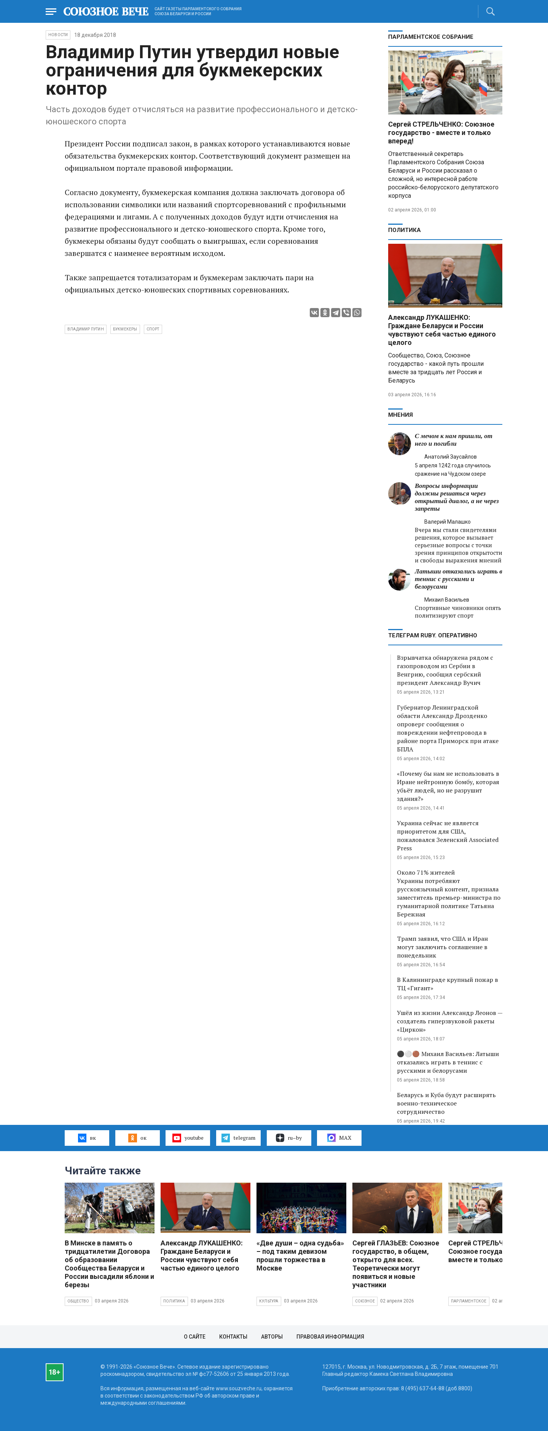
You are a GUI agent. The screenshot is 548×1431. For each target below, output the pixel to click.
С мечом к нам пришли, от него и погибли (453, 439)
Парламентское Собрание (430, 36)
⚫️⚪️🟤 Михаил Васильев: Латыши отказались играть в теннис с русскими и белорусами (448, 1062)
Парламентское (469, 1301)
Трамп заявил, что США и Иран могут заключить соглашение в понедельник (442, 946)
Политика (404, 230)
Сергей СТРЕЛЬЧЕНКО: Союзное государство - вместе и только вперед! (441, 132)
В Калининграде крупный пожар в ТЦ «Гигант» (447, 983)
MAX (339, 1138)
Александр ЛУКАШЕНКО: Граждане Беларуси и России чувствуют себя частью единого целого (442, 329)
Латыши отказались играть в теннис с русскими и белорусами (458, 579)
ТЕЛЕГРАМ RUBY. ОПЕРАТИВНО (432, 635)
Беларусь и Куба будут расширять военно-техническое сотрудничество (446, 1103)
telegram (238, 1138)
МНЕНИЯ (400, 414)
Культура (269, 1301)
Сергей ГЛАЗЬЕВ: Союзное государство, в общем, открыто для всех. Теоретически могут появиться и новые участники (395, 1264)
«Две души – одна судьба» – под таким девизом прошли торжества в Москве (300, 1255)
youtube (187, 1138)
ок (137, 1138)
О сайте (195, 1337)
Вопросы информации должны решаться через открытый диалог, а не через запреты (457, 497)
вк (87, 1138)
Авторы (272, 1337)
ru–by (289, 1138)
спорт (153, 329)
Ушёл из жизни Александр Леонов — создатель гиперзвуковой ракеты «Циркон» (449, 1021)
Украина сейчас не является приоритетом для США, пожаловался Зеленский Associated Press (448, 835)
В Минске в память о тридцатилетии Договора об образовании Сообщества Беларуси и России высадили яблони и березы (109, 1264)
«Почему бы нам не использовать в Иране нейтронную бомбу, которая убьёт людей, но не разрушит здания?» (448, 786)
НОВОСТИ (58, 35)
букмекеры (125, 329)
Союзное (365, 1301)
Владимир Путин (85, 329)
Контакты (233, 1337)
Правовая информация (330, 1337)
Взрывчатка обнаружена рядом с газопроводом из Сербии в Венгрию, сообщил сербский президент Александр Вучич (445, 670)
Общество (78, 1301)
